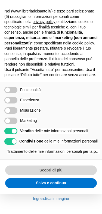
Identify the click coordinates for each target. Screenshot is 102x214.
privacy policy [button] (44, 22)
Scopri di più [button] (51, 170)
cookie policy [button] (83, 43)
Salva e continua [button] (51, 183)
